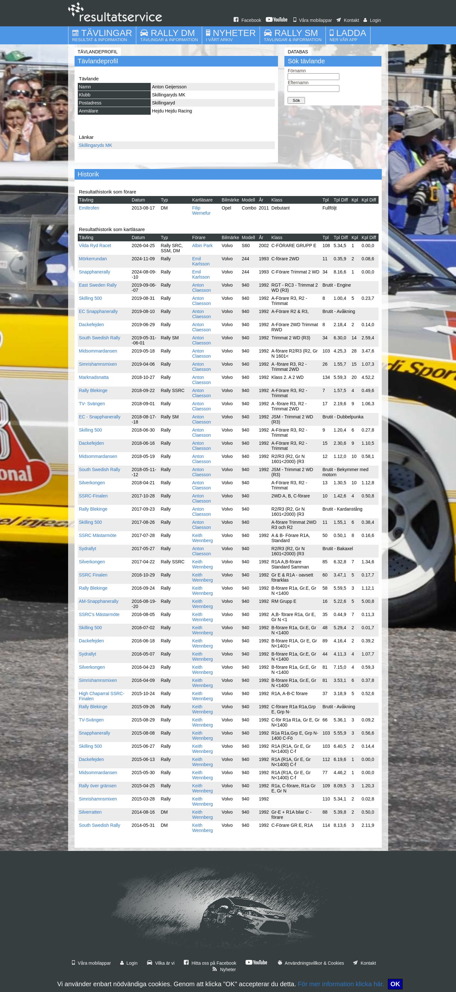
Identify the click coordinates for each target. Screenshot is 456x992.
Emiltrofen (89, 207)
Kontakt (347, 20)
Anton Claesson (201, 287)
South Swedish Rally (99, 337)
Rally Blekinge (93, 390)
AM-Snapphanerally (99, 601)
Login (372, 20)
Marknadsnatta (94, 377)
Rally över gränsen (98, 785)
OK (395, 984)
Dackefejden (91, 324)
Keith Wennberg (202, 538)
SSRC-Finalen (93, 495)
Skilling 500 (90, 298)
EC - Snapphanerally (100, 416)
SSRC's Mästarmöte (99, 614)
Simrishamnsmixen (98, 364)
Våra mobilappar (312, 20)
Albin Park (202, 245)
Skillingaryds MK (95, 145)
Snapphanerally (94, 271)
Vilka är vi (160, 963)
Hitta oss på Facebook (210, 963)
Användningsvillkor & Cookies (311, 963)
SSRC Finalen (93, 574)
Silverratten (90, 812)
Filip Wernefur (201, 210)
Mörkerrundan (93, 258)
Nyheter (224, 969)
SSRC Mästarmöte (98, 535)
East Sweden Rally (98, 285)
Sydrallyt (87, 548)
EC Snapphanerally (98, 311)
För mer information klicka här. (341, 984)
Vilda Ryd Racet (95, 245)
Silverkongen (92, 482)
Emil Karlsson (201, 261)
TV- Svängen (92, 403)
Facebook (247, 20)
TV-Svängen (91, 719)
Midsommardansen (98, 350)
